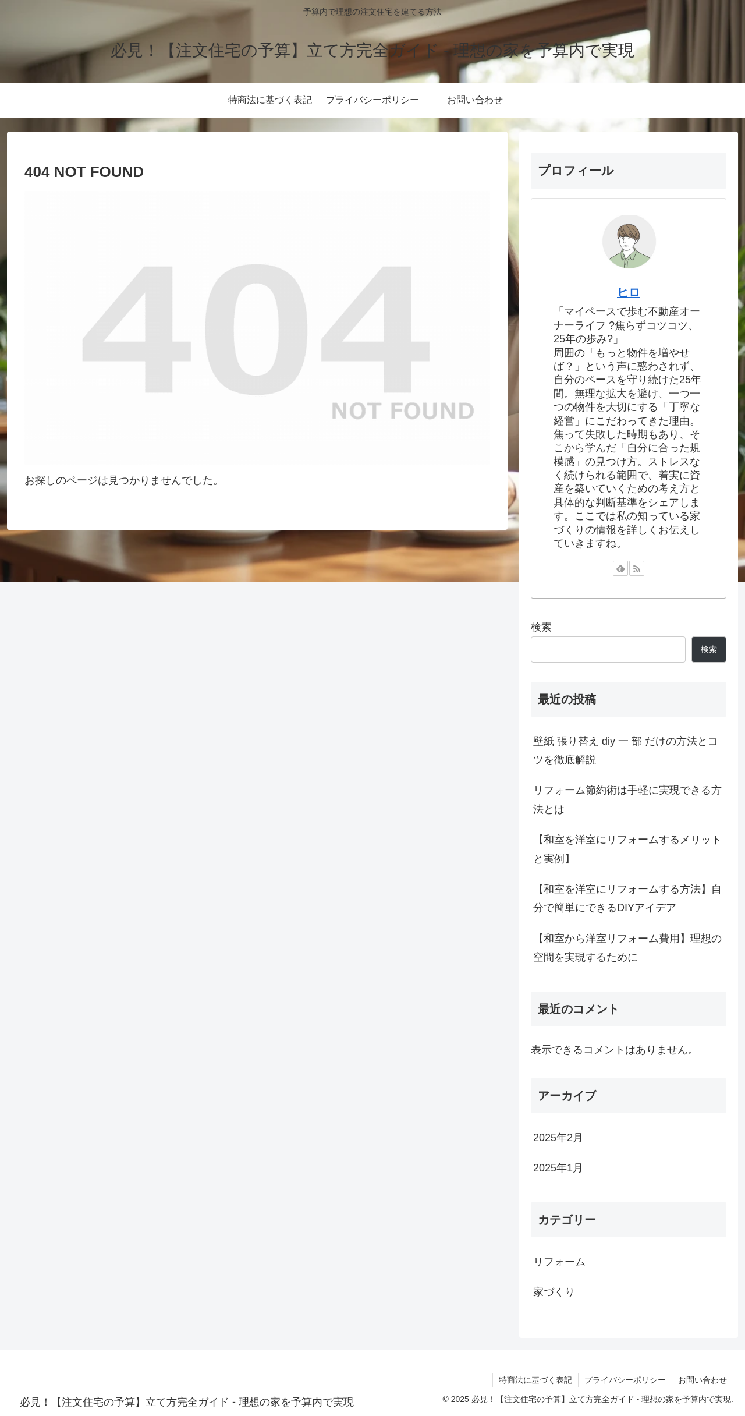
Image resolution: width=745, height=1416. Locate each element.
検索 (541, 627)
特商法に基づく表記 (535, 1380)
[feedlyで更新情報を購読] (620, 568)
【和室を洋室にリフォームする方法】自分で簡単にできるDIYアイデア (627, 898)
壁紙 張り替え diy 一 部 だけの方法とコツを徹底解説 (625, 750)
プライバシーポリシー (625, 1380)
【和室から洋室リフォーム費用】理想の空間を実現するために (627, 948)
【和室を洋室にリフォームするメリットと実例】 (627, 849)
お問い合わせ (702, 1380)
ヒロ (628, 292)
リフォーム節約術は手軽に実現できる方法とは (627, 799)
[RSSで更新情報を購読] (636, 568)
